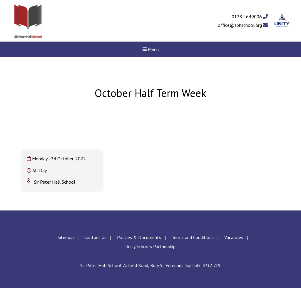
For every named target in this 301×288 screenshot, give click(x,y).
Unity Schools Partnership (150, 246)
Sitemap (66, 237)
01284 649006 (250, 16)
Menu (151, 49)
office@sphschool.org (243, 25)
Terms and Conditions (193, 237)
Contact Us (95, 237)
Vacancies (233, 237)
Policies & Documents (139, 237)
